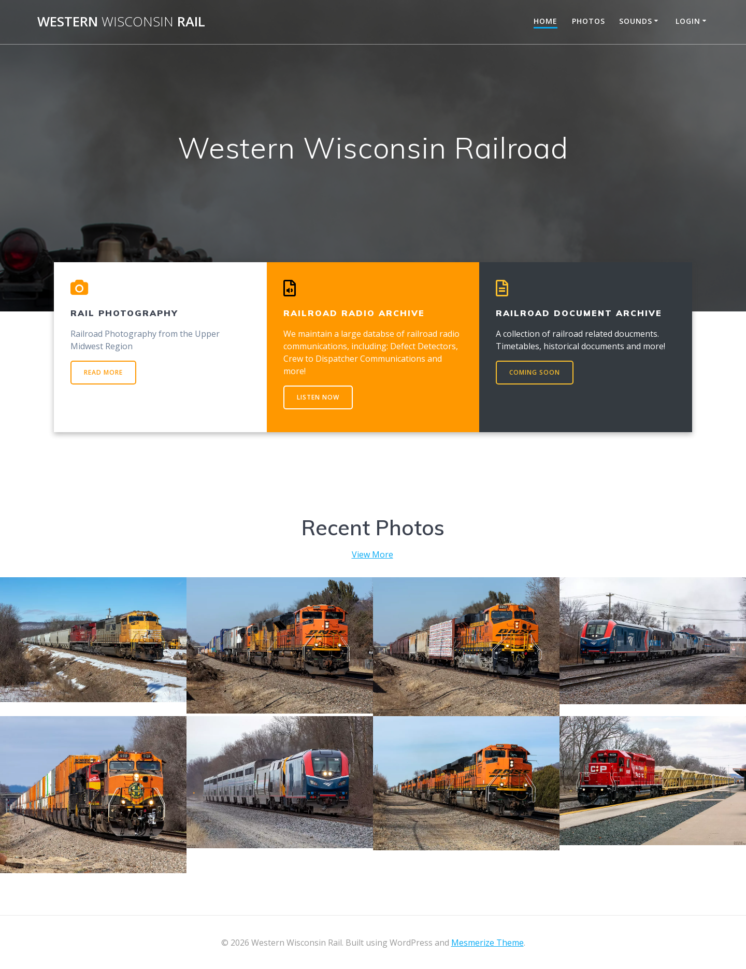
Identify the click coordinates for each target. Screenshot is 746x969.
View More (372, 554)
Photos (588, 21)
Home (545, 21)
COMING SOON (534, 372)
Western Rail (121, 21)
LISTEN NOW (318, 397)
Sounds (635, 21)
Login (688, 21)
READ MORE (103, 372)
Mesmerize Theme (487, 942)
